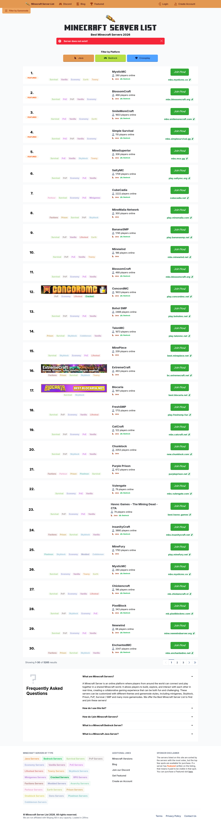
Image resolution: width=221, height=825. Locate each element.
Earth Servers (54, 789)
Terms (159, 816)
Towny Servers (56, 770)
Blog (114, 764)
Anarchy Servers (79, 783)
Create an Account (122, 781)
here (190, 771)
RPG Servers (80, 777)
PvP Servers (95, 758)
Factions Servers (34, 783)
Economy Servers (34, 764)
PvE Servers (76, 764)
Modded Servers (57, 783)
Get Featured (119, 775)
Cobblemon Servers (36, 801)
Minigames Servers (35, 777)
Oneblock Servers (34, 795)
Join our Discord (121, 770)
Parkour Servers (33, 789)
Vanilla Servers (56, 764)
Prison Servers (74, 789)
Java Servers (32, 758)
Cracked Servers (59, 777)
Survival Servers (75, 758)
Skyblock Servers (78, 770)
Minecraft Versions (122, 758)
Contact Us (190, 816)
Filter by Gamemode (16, 10)
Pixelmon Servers (78, 795)
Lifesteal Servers (34, 770)
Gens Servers (56, 795)
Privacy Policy (173, 816)
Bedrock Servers (52, 758)
